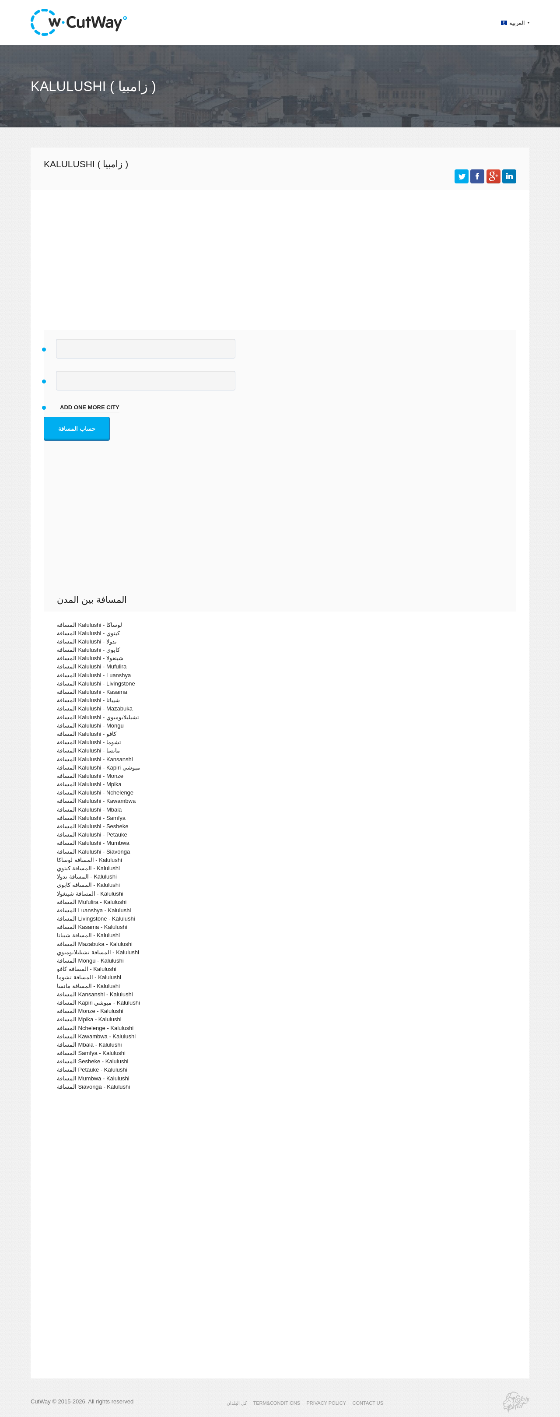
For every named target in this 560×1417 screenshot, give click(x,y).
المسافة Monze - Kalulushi (90, 1011)
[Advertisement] (280, 255)
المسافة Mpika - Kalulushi (89, 1019)
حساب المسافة (76, 428)
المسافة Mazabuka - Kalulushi (95, 944)
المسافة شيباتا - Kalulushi (88, 935)
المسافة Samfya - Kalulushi (91, 1053)
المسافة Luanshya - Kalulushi (94, 910)
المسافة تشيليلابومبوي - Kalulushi (98, 952)
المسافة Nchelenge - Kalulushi (95, 1028)
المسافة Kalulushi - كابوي (88, 650)
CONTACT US (368, 1403)
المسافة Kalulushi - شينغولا (90, 658)
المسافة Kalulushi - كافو (86, 734)
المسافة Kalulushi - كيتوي (88, 633)
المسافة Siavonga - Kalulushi (93, 1086)
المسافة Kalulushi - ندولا (87, 641)
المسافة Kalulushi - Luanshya (94, 675)
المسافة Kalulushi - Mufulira (91, 666)
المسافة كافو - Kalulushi (86, 969)
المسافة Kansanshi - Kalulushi (95, 994)
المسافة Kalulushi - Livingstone (96, 683)
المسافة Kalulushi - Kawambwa (96, 801)
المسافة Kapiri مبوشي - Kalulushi (98, 1002)
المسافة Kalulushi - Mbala (89, 809)
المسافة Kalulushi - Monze (90, 776)
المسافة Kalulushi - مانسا (88, 750)
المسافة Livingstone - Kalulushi (96, 918)
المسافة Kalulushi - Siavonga (93, 851)
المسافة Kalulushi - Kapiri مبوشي (98, 767)
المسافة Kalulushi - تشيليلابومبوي (98, 717)
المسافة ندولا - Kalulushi (87, 876)
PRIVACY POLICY (326, 1403)
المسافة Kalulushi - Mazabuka (95, 708)
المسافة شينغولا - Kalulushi (90, 893)
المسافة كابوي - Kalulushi (88, 885)
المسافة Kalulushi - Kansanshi (95, 759)
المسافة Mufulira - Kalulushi (91, 902)
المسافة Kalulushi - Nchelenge (95, 792)
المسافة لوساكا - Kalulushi (89, 860)
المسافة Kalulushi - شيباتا (88, 700)
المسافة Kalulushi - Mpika (89, 784)
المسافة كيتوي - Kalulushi (88, 868)
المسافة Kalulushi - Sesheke (93, 826)
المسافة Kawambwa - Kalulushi (96, 1036)
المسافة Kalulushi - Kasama (92, 692)
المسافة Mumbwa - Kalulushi (93, 1078)
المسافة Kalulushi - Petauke (92, 834)
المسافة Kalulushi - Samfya (91, 818)
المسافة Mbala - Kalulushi (89, 1044)
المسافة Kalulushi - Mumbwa (93, 843)
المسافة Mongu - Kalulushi (90, 960)
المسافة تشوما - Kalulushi (89, 977)
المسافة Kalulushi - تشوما (89, 742)
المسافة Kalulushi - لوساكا (89, 625)
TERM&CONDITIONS (276, 1403)
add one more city (89, 407)
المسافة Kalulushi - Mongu (90, 725)
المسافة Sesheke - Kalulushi (93, 1061)
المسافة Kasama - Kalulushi (92, 927)
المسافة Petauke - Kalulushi (92, 1069)
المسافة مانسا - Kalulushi (88, 986)
